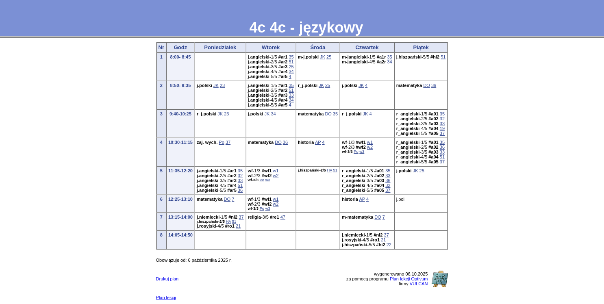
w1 (370, 142)
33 (291, 95)
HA (329, 170)
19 (442, 128)
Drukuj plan (167, 278)
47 (282, 217)
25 (291, 66)
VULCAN (419, 283)
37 (442, 133)
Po (221, 142)
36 (433, 85)
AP (318, 142)
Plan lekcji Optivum (409, 278)
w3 (361, 152)
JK (322, 56)
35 (291, 56)
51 (291, 61)
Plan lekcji (166, 297)
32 (442, 118)
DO (426, 85)
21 (238, 226)
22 (389, 244)
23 (222, 85)
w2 (370, 147)
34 (291, 71)
